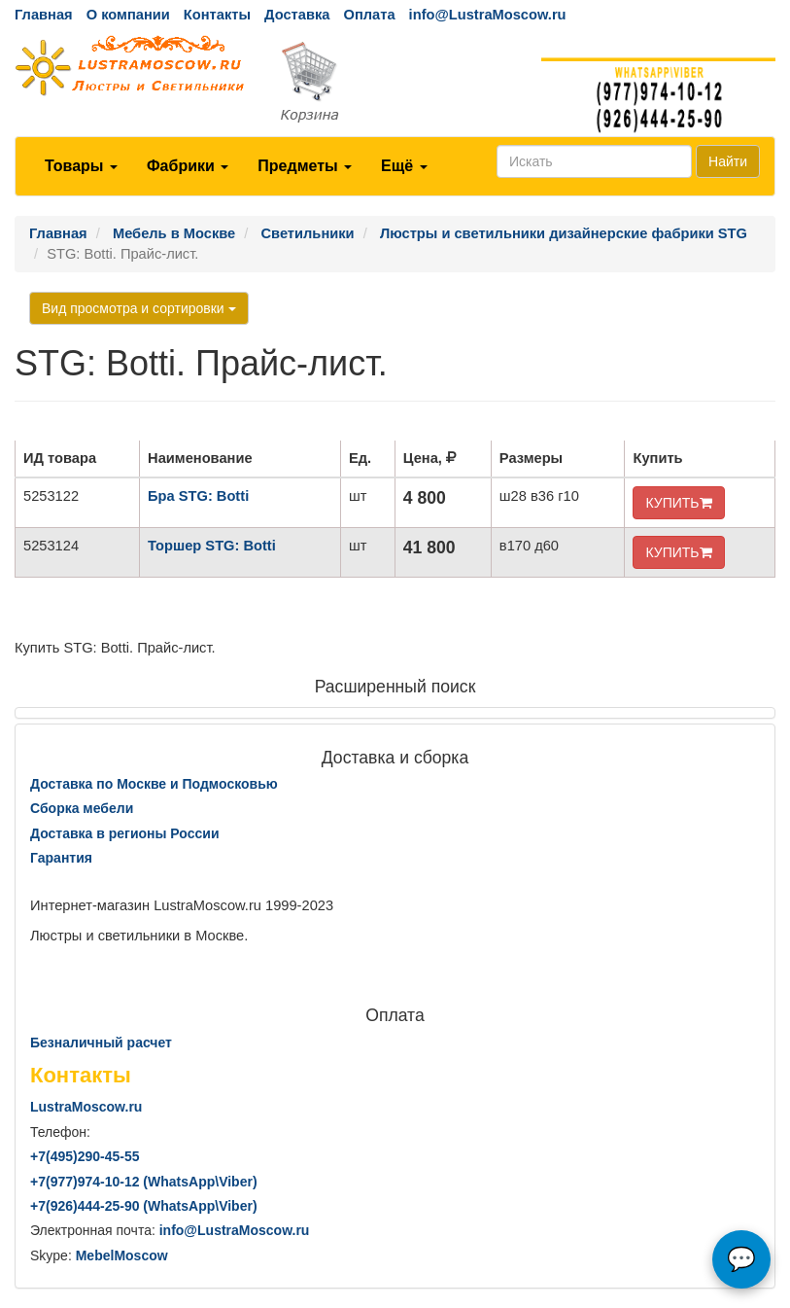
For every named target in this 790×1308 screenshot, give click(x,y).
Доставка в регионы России (125, 833)
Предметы (305, 166)
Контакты (217, 14)
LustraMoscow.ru (86, 1106)
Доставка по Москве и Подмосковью (154, 784)
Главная (44, 14)
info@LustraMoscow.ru (488, 14)
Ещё (404, 166)
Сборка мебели (81, 808)
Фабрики (187, 166)
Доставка (296, 14)
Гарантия (61, 858)
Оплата (369, 14)
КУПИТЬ (678, 503)
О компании (128, 14)
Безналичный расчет (101, 1042)
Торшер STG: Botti (212, 545)
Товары (81, 166)
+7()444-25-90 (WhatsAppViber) (144, 1206)
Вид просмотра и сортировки (139, 308)
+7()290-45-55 (84, 1156)
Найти (727, 161)
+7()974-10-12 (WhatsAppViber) (144, 1181)
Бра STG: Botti (198, 496)
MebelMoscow (122, 1255)
